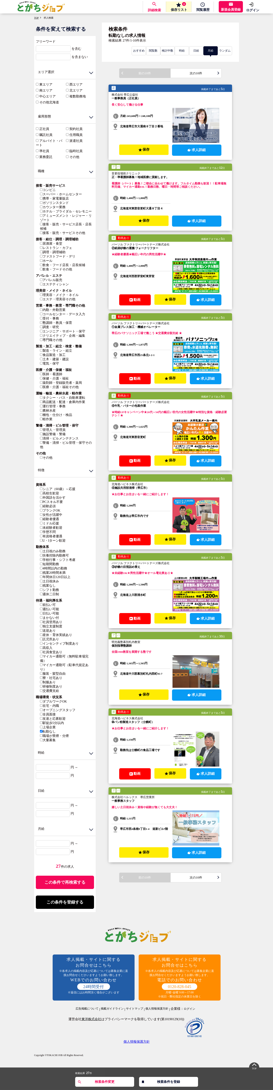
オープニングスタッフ (57, 710)
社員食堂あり (51, 652)
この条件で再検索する (64, 882)
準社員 (44, 151)
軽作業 (46, 419)
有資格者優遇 (51, 536)
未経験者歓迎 (51, 527)
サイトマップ (134, 1009)
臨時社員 (76, 151)
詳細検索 (152, 10)
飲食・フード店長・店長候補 (62, 265)
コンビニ (48, 190)
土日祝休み (49, 581)
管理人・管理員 (53, 429)
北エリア (76, 90)
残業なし (48, 585)
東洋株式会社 (91, 1019)
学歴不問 (48, 532)
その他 (74, 157)
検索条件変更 (104, 1081)
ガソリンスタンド (54, 202)
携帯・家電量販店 (54, 198)
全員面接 (48, 714)
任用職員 (76, 135)
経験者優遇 (49, 519)
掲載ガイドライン (112, 1009)
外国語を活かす (53, 497)
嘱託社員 (45, 135)
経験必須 (48, 506)
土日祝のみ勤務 (53, 551)
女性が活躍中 (51, 514)
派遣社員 (76, 140)
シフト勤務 (49, 590)
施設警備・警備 (53, 434)
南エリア (45, 90)
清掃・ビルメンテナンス (59, 438)
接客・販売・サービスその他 (62, 233)
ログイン (252, 10)
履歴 (202, 10)
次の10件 (196, 73)
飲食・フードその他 (56, 269)
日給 (196, 50)
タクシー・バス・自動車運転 (62, 397)
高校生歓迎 (49, 493)
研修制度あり (51, 686)
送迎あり (48, 630)
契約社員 (76, 129)
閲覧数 (153, 50)
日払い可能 (49, 613)
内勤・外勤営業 (53, 310)
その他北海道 (49, 102)
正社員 (44, 129)
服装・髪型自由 (53, 673)
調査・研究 (49, 327)
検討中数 (167, 50)
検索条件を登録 (168, 1081)
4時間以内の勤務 (53, 568)
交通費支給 (49, 690)
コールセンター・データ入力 (62, 314)
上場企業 (48, 727)
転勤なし (48, 731)
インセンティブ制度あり (59, 643)
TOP (36, 17)
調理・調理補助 (53, 252)
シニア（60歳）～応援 (57, 489)
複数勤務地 (77, 96)
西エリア (76, 84)
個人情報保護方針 (156, 1009)
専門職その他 (51, 340)
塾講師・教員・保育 (56, 322)
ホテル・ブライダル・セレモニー (66, 211)
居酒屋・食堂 (51, 243)
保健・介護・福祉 (54, 378)
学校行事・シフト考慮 (57, 559)
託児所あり (49, 639)
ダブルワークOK (53, 701)
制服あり (48, 682)
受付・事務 (49, 318)
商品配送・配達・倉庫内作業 (62, 402)
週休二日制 (49, 594)
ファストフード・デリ (57, 256)
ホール (46, 260)
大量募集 (48, 740)
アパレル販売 (51, 280)
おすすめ (139, 50)
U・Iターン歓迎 (53, 540)
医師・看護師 (51, 374)
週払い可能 (49, 609)
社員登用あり (51, 622)
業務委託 (45, 157)
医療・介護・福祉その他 (59, 387)
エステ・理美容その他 (57, 299)
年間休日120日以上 (55, 577)
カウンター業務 (53, 207)
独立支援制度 (51, 626)
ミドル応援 (49, 523)
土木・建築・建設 (54, 359)
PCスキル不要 (51, 502)
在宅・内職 (49, 705)
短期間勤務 (49, 564)
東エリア (45, 84)
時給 (182, 50)
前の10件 (144, 73)
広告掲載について (87, 1009)
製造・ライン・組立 (56, 350)
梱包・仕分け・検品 (56, 415)
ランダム (225, 50)
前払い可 (48, 605)
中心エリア (47, 96)
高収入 (46, 647)
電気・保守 (49, 363)
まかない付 (49, 617)
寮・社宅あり (51, 678)
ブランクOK (50, 510)
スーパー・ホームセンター (61, 194)
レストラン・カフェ (56, 248)
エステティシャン (54, 284)
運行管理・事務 (53, 406)
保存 (177, 7)
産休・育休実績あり (56, 635)
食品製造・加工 (53, 355)
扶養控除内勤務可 (54, 555)
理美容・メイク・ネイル (59, 295)
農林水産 (48, 410)
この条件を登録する (64, 902)
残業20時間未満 (53, 572)
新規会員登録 (231, 9)
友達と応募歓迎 (53, 718)
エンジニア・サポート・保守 (62, 331)
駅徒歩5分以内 (52, 723)
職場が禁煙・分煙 (54, 736)
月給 (210, 50)
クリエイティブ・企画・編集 (62, 335)
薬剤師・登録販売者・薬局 (61, 382)
